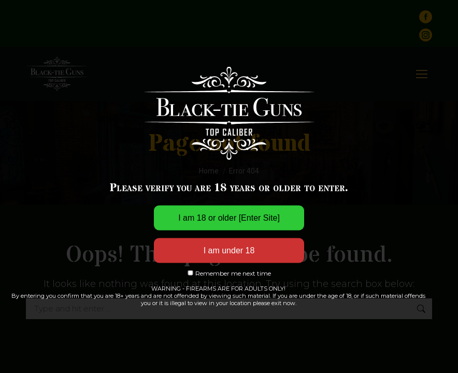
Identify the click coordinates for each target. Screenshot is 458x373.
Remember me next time (229, 273)
